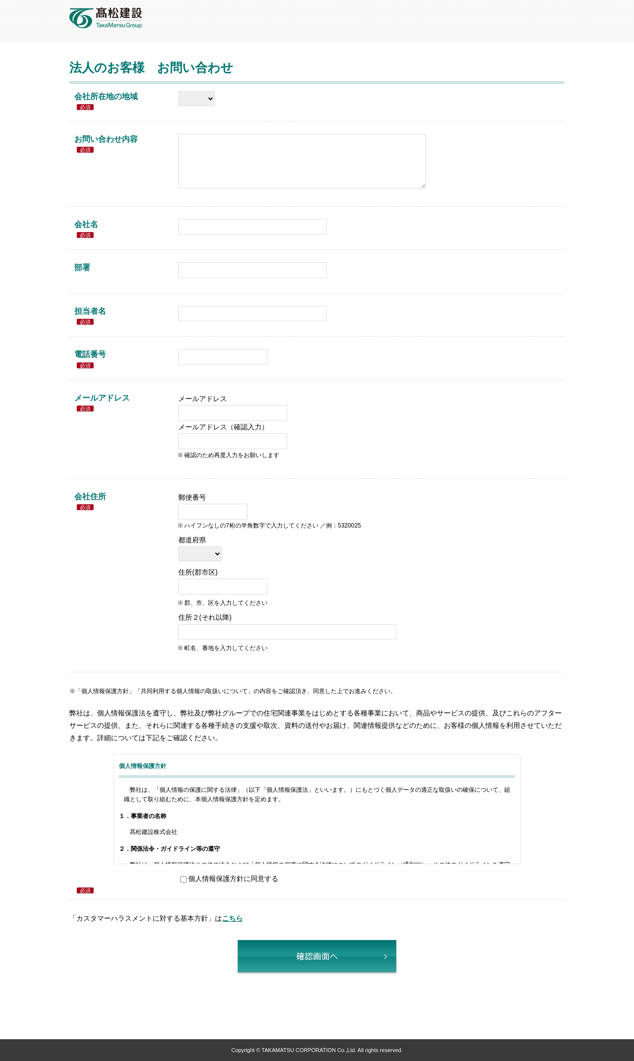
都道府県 (192, 540)
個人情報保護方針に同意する (233, 879)
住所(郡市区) (197, 572)
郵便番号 (192, 497)
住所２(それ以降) (204, 617)
